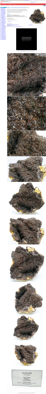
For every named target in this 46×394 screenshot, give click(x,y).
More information (26, 0)
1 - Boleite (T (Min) (2, 8)
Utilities (14, 4)
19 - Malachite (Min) (2, 22)
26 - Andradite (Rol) (3, 28)
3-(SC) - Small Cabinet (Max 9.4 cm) (14, 24)
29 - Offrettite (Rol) (2, 30)
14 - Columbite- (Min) (3, 18)
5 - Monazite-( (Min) (3, 11)
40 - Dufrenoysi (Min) (3, 39)
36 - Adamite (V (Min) (3, 36)
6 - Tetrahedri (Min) (3, 12)
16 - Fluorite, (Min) (2, 20)
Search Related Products (10, 25)
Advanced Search (33, 2)
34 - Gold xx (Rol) (2, 34)
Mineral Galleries (10, 4)
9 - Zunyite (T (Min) (2, 14)
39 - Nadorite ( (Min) (3, 38)
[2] (27, 51)
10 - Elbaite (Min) (2, 15)
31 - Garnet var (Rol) (3, 32)
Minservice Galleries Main (18, 26)
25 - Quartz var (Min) (3, 27)
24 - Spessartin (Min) (3, 26)
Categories (5, 4)
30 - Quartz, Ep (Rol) (3, 31)
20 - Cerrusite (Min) (2, 23)
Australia (8, 24)
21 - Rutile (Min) (2, 24)
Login (44, 5)
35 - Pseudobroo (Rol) (3, 35)
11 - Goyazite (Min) (2, 16)
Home (1, 4)
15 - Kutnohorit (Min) (3, 19)
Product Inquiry (9, 21)
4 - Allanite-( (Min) (2, 10)
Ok (29, 0)
